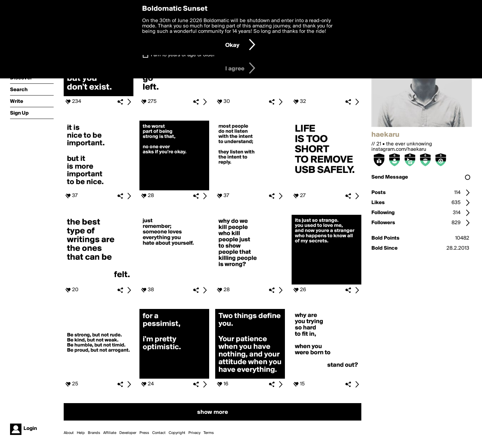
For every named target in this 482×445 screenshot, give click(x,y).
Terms (208, 433)
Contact (159, 433)
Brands (94, 433)
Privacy (194, 433)
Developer (127, 433)
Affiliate (109, 433)
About (69, 433)
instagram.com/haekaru (398, 149)
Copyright (177, 433)
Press (144, 433)
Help (81, 433)
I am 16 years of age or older (183, 55)
